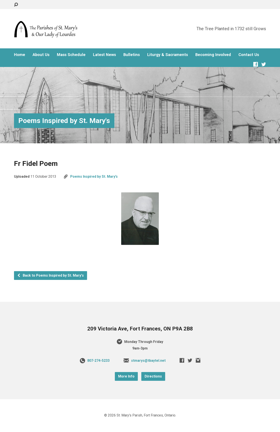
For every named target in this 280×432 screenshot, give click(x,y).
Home (19, 55)
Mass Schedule (71, 55)
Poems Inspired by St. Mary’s (94, 176)
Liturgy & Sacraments (167, 55)
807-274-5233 (98, 360)
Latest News (104, 55)
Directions (153, 376)
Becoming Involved (213, 55)
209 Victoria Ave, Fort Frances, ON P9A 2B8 (140, 329)
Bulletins (131, 55)
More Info (126, 376)
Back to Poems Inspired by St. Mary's (50, 275)
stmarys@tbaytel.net (148, 360)
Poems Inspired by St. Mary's (64, 120)
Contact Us (248, 55)
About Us (41, 55)
